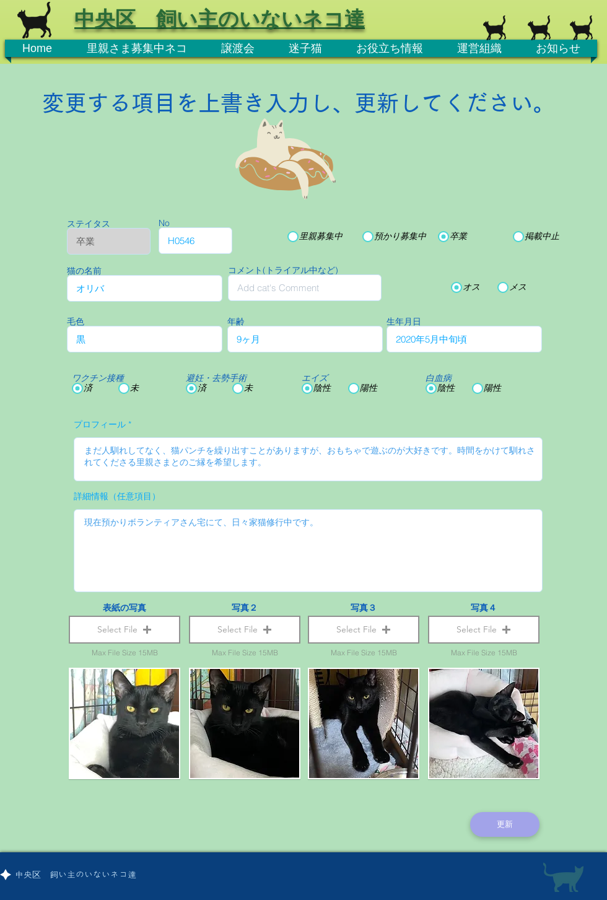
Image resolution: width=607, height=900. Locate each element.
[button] (124, 630)
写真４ (484, 607)
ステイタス (88, 223)
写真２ (245, 607)
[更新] (504, 824)
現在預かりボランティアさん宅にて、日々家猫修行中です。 (308, 550)
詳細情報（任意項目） (117, 496)
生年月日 (403, 321)
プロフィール (100, 424)
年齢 (236, 321)
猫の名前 (84, 270)
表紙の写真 (124, 607)
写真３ (364, 607)
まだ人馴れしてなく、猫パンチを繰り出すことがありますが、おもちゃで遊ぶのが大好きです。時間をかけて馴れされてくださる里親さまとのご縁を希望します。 (308, 459)
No (164, 223)
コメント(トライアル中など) (283, 270)
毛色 (75, 321)
